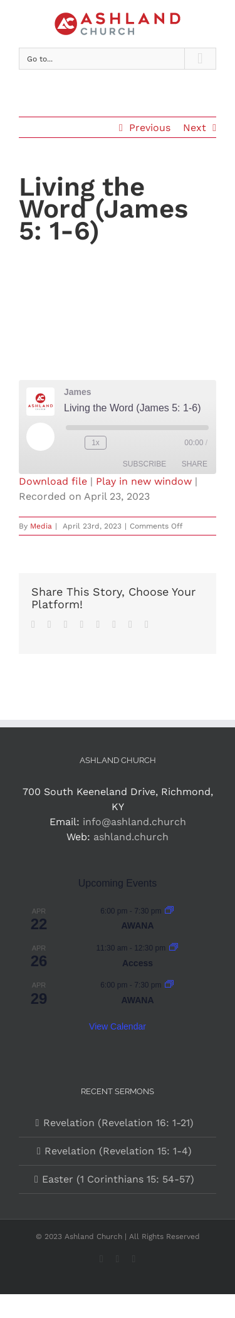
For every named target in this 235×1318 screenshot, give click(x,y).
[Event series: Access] (173, 948)
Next (194, 128)
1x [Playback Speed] (95, 442)
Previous (149, 128)
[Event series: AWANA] (169, 911)
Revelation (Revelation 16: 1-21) (118, 1123)
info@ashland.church (134, 822)
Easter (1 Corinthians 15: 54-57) (118, 1179)
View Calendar (117, 1026)
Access (137, 963)
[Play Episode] (40, 436)
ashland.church (131, 837)
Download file (53, 481)
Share (194, 464)
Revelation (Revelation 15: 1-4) (118, 1151)
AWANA (137, 925)
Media (41, 526)
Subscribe (144, 464)
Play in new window (144, 481)
